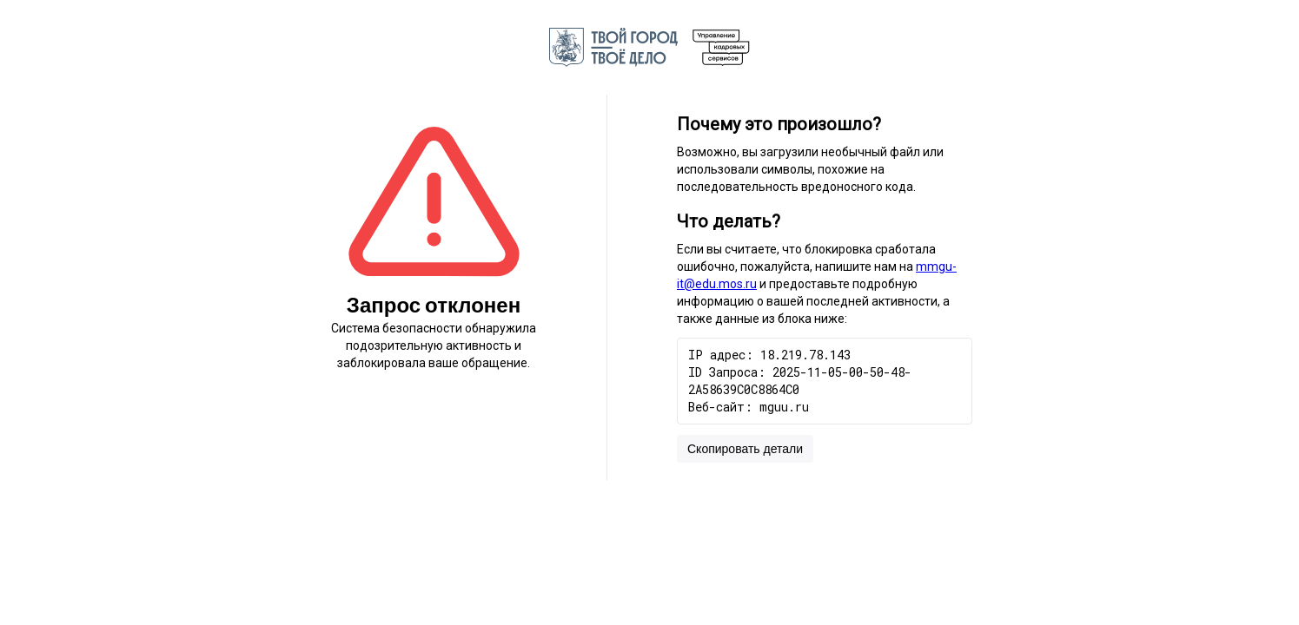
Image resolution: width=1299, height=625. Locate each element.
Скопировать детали (745, 449)
